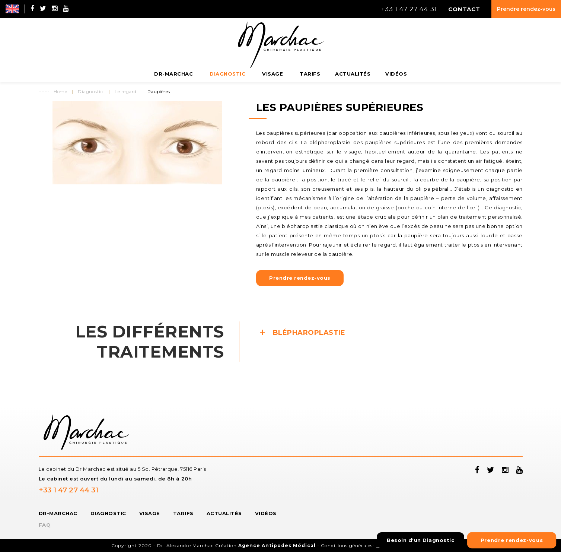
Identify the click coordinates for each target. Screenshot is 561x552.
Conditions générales (347, 545)
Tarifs (183, 513)
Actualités (224, 513)
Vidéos (266, 513)
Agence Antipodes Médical (277, 545)
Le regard (125, 91)
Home (60, 91)
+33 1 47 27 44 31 (68, 490)
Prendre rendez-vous (526, 9)
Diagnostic (90, 91)
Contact (464, 9)
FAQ (45, 525)
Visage (149, 513)
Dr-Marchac (58, 513)
